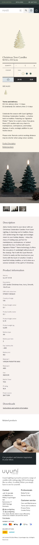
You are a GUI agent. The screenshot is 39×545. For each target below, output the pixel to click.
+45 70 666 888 (7, 493)
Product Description (8, 143)
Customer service (28, 500)
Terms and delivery (9, 102)
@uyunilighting (8, 509)
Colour (8, 70)
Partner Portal (25, 495)
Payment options (8, 521)
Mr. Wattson (32, 2)
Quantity (8, 65)
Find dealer (6, 518)
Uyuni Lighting (6, 2)
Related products (8, 147)
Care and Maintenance (28, 503)
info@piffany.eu (7, 495)
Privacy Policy (25, 508)
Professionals (26, 490)
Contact (5, 490)
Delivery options (8, 529)
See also (6, 86)
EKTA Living (19, 2)
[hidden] (31, 10)
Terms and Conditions (28, 505)
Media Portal (25, 493)
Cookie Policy (25, 510)
